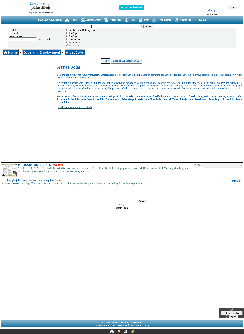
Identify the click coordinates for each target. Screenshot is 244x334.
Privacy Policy (102, 325)
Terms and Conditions (129, 325)
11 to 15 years (74, 42)
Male (13, 30)
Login (200, 20)
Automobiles (91, 20)
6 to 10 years (74, 39)
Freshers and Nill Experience (82, 30)
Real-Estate (161, 20)
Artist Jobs (75, 52)
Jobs (130, 20)
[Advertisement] (29, 87)
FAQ (146, 325)
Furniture (113, 20)
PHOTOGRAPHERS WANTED (40, 165)
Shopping (183, 20)
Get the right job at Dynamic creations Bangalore (32, 180)
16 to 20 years (74, 45)
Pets (144, 20)
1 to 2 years (73, 33)
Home (71, 20)
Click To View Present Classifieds (75, 107)
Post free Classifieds (50, 19)
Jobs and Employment (41, 52)
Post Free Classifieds (132, 7)
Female (14, 33)
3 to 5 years (73, 36)
